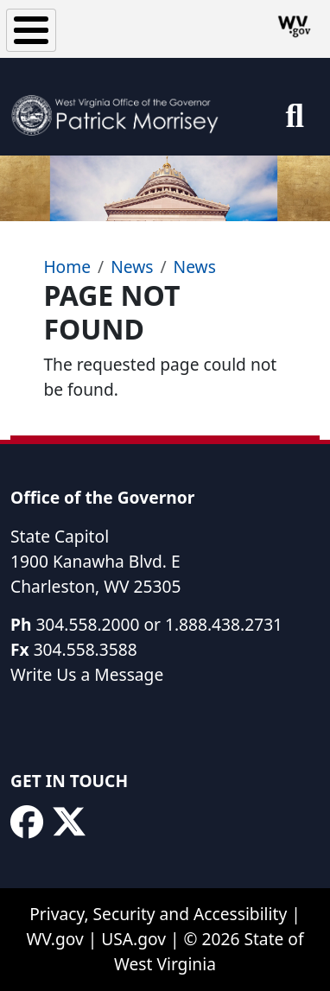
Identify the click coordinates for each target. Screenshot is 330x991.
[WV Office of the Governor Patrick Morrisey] (119, 107)
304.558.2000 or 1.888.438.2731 (158, 624)
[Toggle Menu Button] (31, 30)
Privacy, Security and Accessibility (158, 913)
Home (67, 266)
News (132, 266)
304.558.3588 (85, 649)
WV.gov (54, 938)
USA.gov (133, 938)
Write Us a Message (86, 674)
